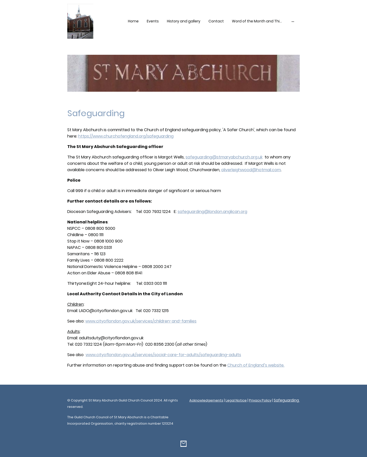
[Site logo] (80, 21)
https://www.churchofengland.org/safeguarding (126, 136)
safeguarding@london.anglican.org (212, 211)
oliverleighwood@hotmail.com (251, 170)
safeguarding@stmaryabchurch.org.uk (224, 157)
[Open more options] (293, 21)
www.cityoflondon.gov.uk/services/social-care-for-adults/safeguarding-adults (163, 355)
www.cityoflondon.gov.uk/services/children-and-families (140, 321)
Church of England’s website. (255, 365)
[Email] (183, 444)
